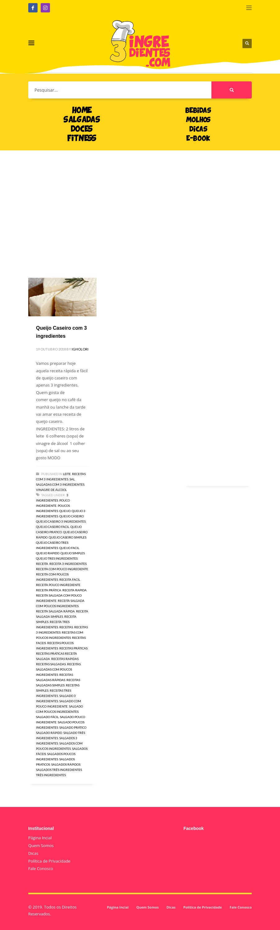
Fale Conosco (40, 868)
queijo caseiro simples (67, 537)
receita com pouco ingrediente (62, 569)
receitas (66, 627)
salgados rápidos (65, 764)
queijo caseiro (71, 516)
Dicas (33, 853)
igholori (80, 349)
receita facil (69, 579)
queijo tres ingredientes (57, 558)
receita (42, 564)
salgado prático (72, 727)
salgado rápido (49, 733)
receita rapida (74, 590)
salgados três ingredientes (59, 770)
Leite (67, 474)
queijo (64, 511)
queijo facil (69, 548)
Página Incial (40, 838)
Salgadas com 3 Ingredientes (60, 484)
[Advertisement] (140, 204)
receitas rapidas (65, 659)
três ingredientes (51, 775)
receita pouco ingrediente (58, 585)
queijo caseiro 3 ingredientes (61, 521)
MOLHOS (198, 120)
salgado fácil (47, 717)
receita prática (48, 590)
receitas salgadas (51, 664)
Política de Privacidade (49, 861)
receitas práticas (73, 648)
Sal (72, 479)
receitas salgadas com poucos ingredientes (58, 669)
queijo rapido (47, 553)
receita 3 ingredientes (68, 564)
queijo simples (73, 553)
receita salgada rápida (55, 611)
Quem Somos (41, 845)
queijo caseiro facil (52, 527)
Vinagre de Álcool (51, 490)
